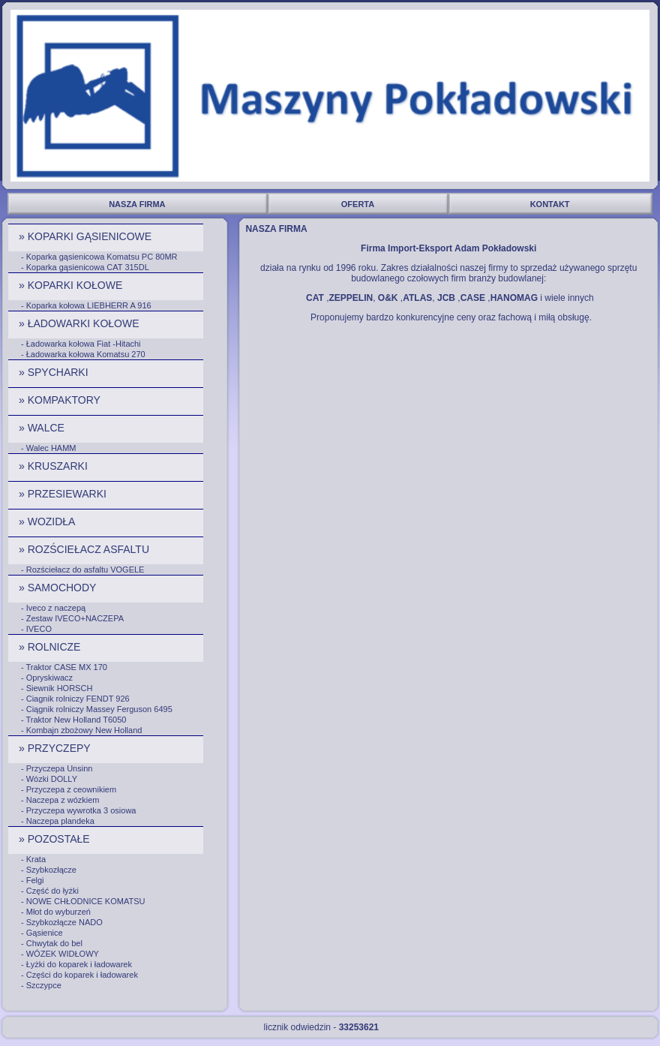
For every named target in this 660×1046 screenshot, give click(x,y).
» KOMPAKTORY (61, 400)
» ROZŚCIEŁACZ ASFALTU (85, 549)
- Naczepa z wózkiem (60, 799)
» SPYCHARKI (55, 372)
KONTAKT (551, 204)
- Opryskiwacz (47, 677)
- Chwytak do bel (51, 943)
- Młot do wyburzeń (56, 911)
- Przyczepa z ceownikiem (68, 789)
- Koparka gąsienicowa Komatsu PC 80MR (99, 256)
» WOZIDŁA (48, 521)
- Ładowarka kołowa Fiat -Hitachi (81, 343)
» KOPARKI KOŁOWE (72, 285)
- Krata (33, 859)
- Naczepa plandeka (57, 820)
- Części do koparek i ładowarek (79, 974)
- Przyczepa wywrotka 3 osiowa (78, 810)
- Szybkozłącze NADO (62, 922)
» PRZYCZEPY (56, 748)
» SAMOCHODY (59, 588)
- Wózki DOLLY (49, 778)
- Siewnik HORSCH (56, 688)
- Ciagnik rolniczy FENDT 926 (75, 698)
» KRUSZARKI (55, 466)
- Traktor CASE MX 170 (64, 667)
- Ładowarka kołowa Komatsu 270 (83, 354)
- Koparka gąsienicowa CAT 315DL (85, 267)
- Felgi (32, 880)
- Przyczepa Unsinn (56, 768)
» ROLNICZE (51, 647)
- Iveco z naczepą (53, 607)
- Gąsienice (42, 932)
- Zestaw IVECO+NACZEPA (72, 618)
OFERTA (358, 204)
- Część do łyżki (50, 890)
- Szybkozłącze (48, 869)
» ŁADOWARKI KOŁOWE (80, 323)
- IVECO (36, 628)
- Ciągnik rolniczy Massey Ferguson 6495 (96, 709)
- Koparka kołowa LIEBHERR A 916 (86, 305)
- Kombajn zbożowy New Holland (81, 730)
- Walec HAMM (48, 447)
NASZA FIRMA (138, 204)
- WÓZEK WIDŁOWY (60, 953)
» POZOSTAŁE (56, 839)
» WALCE (43, 428)
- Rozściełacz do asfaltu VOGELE (82, 569)
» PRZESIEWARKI (64, 494)
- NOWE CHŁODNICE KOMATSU (83, 901)
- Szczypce (41, 985)
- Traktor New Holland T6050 (73, 719)
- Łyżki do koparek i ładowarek (76, 964)
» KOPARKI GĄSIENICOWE (86, 236)
